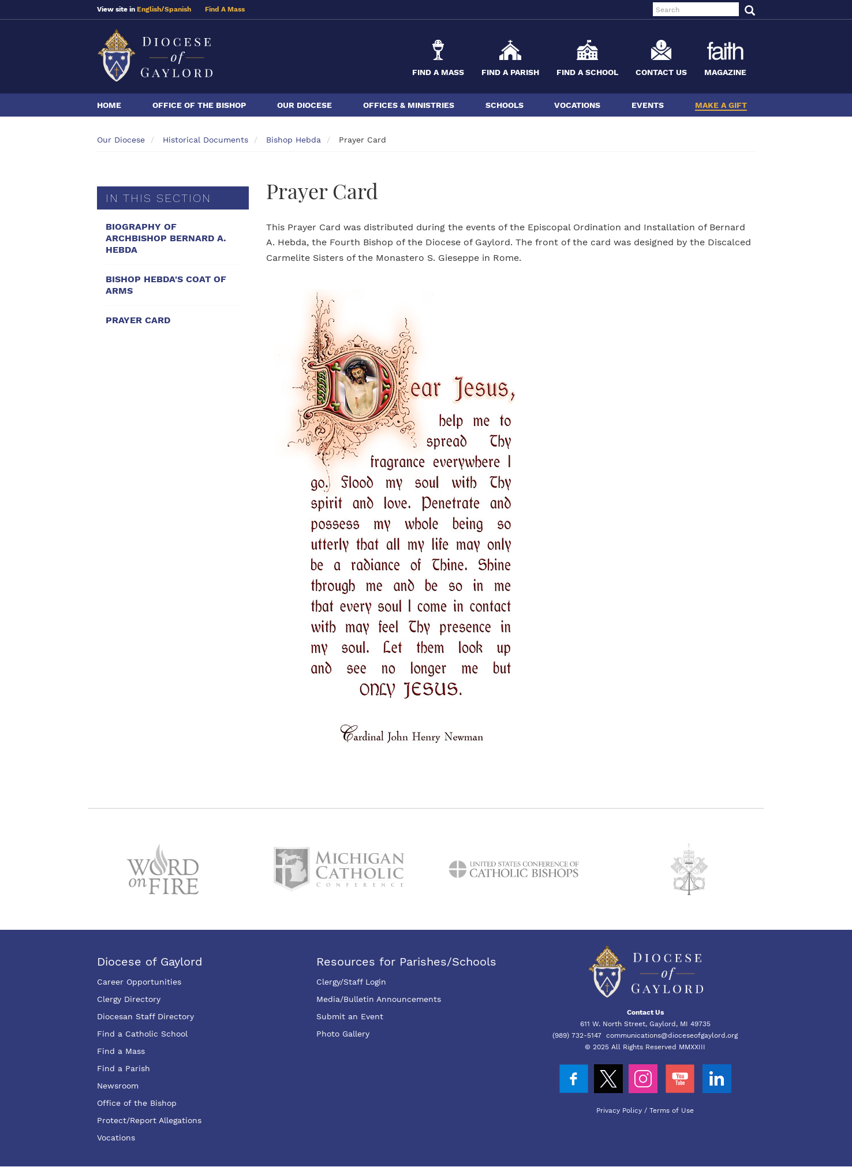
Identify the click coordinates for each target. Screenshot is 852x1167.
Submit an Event (349, 1016)
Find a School (587, 72)
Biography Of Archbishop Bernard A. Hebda (166, 238)
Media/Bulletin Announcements (378, 999)
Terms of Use (671, 1110)
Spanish (178, 9)
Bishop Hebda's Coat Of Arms (166, 285)
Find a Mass (438, 72)
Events (647, 105)
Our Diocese (304, 105)
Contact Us (661, 72)
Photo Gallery (342, 1033)
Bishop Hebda (293, 139)
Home (109, 105)
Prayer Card (138, 320)
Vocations (577, 105)
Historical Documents (205, 139)
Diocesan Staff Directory (145, 1016)
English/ (151, 9)
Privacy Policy (619, 1110)
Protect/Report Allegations (149, 1120)
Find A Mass (225, 9)
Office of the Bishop (199, 105)
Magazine (725, 72)
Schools (504, 105)
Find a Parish (510, 72)
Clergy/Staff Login (351, 981)
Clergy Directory (128, 999)
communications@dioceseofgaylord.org (672, 1035)
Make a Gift (721, 105)
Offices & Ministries (408, 105)
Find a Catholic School (142, 1033)
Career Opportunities (139, 981)
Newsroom (118, 1085)
